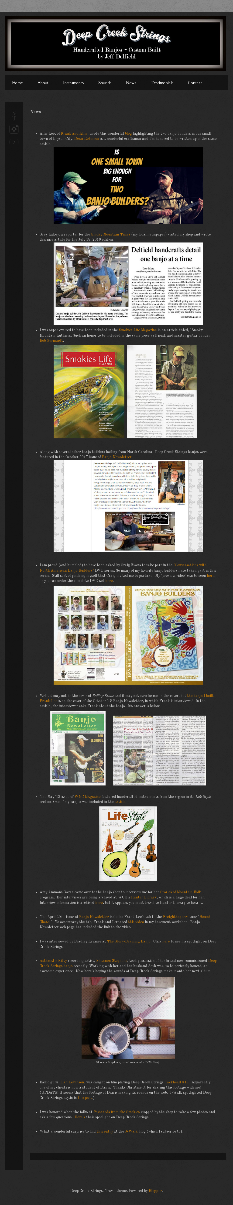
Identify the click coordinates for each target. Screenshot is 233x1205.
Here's (80, 1117)
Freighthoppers (176, 917)
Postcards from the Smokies (116, 1112)
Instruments (73, 82)
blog (129, 134)
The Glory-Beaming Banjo (129, 941)
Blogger (155, 1191)
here (210, 576)
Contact (195, 82)
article (120, 802)
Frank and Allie (74, 134)
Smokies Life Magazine (138, 330)
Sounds (104, 82)
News (131, 82)
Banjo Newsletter (117, 457)
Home (17, 82)
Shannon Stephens (111, 961)
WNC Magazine (87, 797)
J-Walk (131, 1131)
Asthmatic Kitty (53, 961)
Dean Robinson (86, 139)
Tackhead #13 (176, 1082)
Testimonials (162, 82)
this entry (105, 1131)
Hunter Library (144, 897)
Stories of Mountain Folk (180, 892)
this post (85, 1098)
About (43, 82)
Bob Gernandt (51, 341)
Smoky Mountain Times (110, 234)
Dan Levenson (72, 1082)
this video (136, 922)
